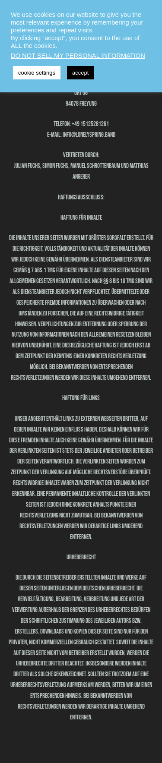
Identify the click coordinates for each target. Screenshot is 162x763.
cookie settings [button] (36, 72)
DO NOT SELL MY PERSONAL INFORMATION (78, 55)
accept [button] (80, 72)
